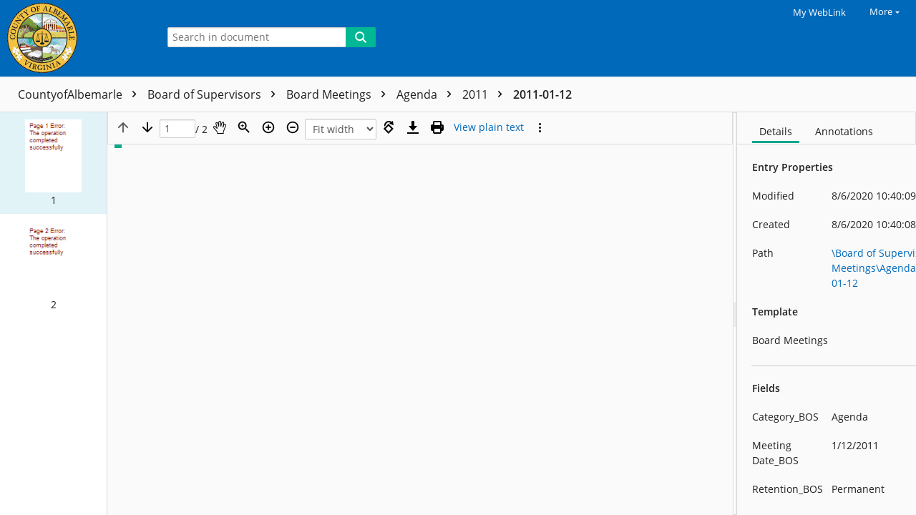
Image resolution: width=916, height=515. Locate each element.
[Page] (177, 129)
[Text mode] (488, 127)
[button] (53, 163)
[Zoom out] (293, 127)
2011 (486, 94)
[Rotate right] (388, 127)
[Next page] (147, 127)
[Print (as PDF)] (437, 127)
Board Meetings (339, 94)
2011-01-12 (542, 94)
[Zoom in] (268, 127)
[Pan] (220, 127)
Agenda (427, 94)
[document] (826, 313)
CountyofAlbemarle (81, 94)
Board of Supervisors (215, 94)
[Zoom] (244, 127)
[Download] (413, 127)
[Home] (75, 38)
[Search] (361, 37)
